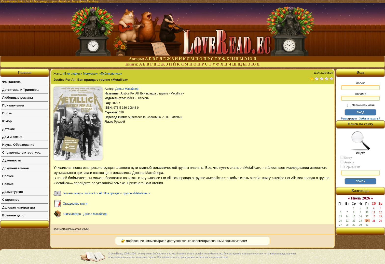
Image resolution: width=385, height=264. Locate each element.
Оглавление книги (75, 203)
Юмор (7, 121)
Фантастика (11, 82)
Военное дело (13, 215)
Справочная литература (21, 152)
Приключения (13, 105)
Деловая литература (18, 207)
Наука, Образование (18, 144)
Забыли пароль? (369, 118)
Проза (7, 113)
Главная (24, 72)
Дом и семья (12, 137)
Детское (8, 129)
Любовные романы (17, 97)
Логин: (360, 85)
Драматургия (12, 192)
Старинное (10, 199)
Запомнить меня (360, 105)
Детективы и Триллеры (20, 90)
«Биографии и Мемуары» (80, 73)
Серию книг (350, 167)
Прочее (8, 176)
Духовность (11, 160)
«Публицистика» (110, 73)
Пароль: (360, 96)
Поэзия (8, 184)
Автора (347, 162)
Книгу (346, 157)
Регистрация (349, 118)
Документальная (15, 168)
